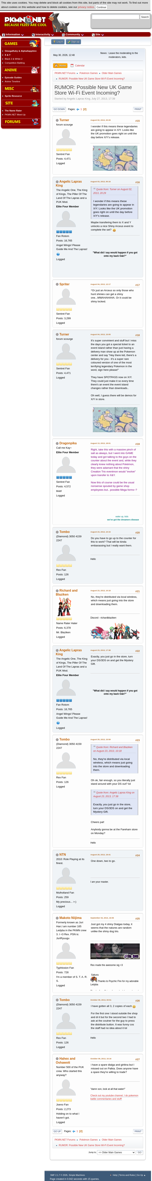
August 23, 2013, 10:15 (100, 532)
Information (13, 34)
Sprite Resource (13, 96)
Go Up (57, 1131)
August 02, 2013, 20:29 (100, 120)
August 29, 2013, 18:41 (100, 854)
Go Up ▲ (141, 1175)
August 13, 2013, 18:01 (100, 443)
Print (138, 109)
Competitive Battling (15, 63)
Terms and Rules (127, 1175)
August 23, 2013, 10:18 (100, 590)
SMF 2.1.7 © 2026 (58, 1175)
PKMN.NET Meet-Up (15, 114)
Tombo (64, 532)
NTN (62, 854)
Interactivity (43, 34)
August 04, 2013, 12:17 (100, 284)
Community (73, 34)
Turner (64, 120)
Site (98, 34)
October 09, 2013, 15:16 (100, 1058)
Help (115, 1175)
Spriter (64, 284)
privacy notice (86, 7)
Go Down (59, 109)
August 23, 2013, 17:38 (100, 650)
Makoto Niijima (70, 918)
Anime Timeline (12, 81)
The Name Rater (13, 110)
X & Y (7, 55)
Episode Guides (13, 77)
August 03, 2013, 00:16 (100, 181)
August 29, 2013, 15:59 (100, 739)
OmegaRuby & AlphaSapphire (21, 51)
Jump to (92, 1152)
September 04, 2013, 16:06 (102, 918)
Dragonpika (68, 443)
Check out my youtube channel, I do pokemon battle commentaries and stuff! (114, 1097)
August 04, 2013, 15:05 (100, 334)
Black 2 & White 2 (13, 59)
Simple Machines (77, 1175)
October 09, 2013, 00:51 (100, 1000)
